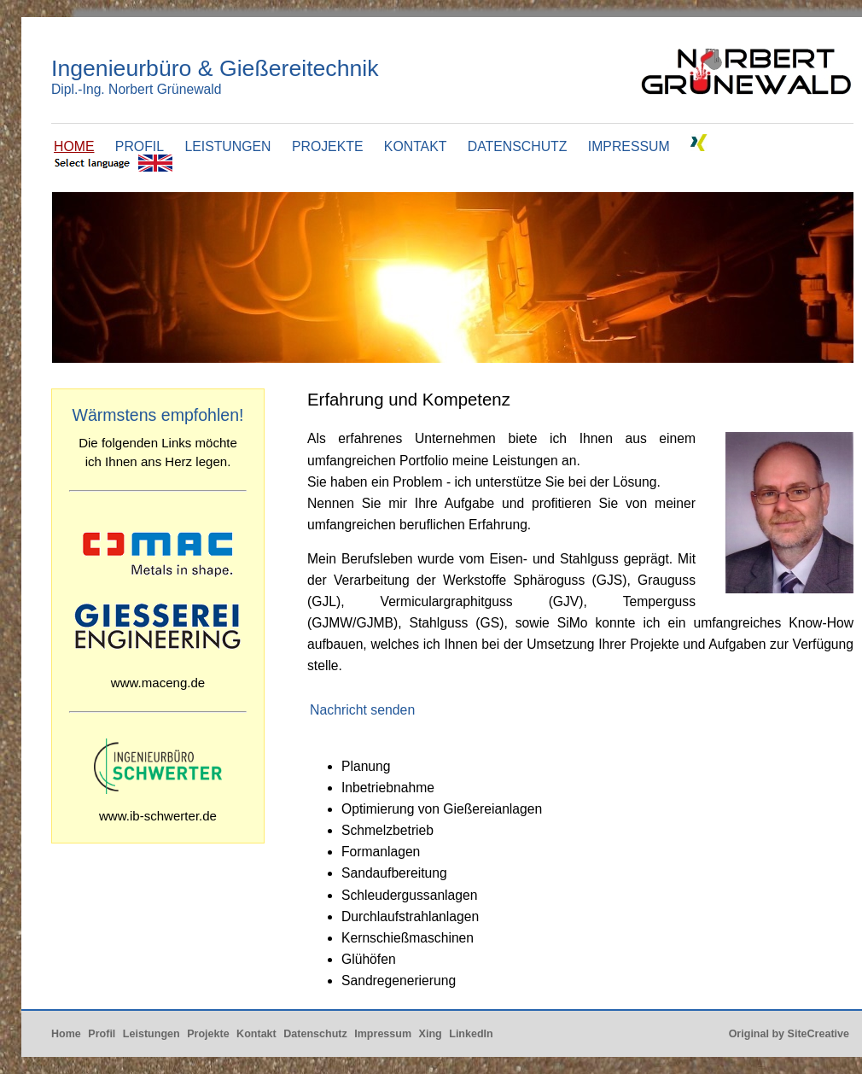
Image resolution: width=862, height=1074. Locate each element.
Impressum (382, 1034)
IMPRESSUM (629, 146)
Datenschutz (315, 1034)
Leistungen (151, 1034)
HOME (74, 146)
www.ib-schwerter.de (158, 815)
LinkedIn (471, 1034)
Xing (430, 1034)
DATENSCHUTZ (518, 146)
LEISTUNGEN (227, 146)
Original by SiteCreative (789, 1034)
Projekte (208, 1034)
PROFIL (139, 146)
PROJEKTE (328, 146)
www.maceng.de (158, 682)
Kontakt (256, 1034)
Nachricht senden (362, 710)
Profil (101, 1034)
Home (66, 1034)
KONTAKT (415, 146)
